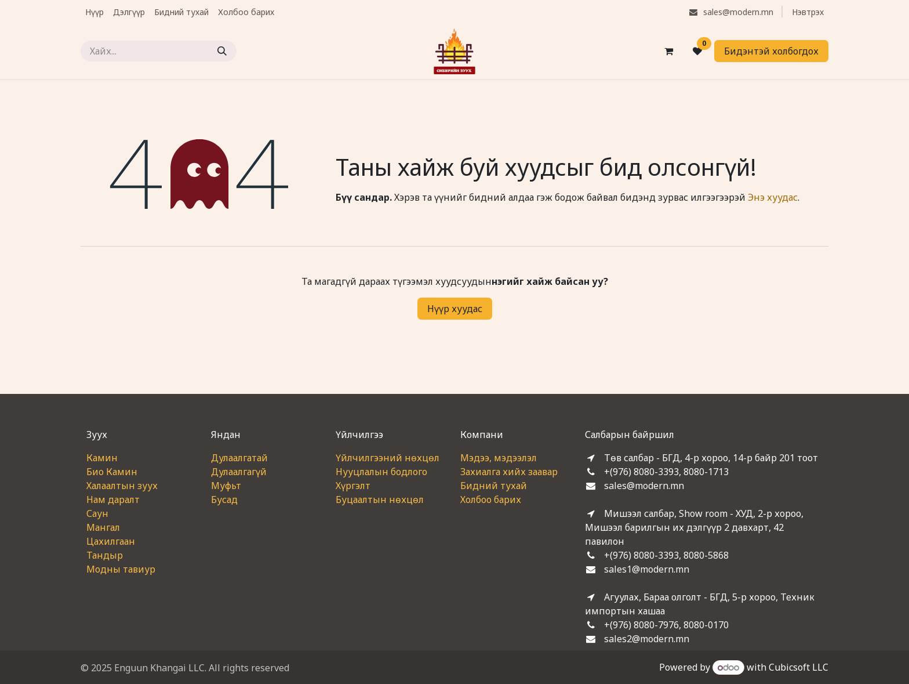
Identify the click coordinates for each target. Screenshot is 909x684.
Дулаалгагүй (239, 471)
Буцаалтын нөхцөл (380, 499)
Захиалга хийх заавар (509, 471)
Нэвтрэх (808, 11)
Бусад (224, 499)
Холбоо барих (490, 499)
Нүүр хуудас (454, 308)
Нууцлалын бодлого (381, 471)
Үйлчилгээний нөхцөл (387, 457)
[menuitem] (94, 12)
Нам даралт (113, 499)
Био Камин (111, 471)
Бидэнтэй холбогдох (771, 51)
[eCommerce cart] (668, 51)
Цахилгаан (110, 541)
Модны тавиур (120, 569)
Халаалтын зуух (122, 485)
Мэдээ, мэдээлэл (498, 457)
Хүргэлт (353, 485)
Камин (102, 457)
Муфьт (226, 485)
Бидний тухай (493, 485)
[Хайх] (222, 51)
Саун (97, 513)
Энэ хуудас (773, 197)
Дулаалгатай (239, 457)
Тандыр (104, 555)
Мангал (103, 527)
